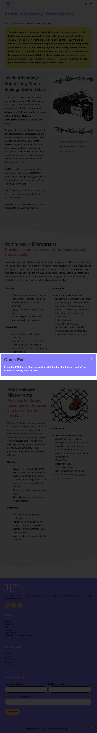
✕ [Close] (92, 358)
